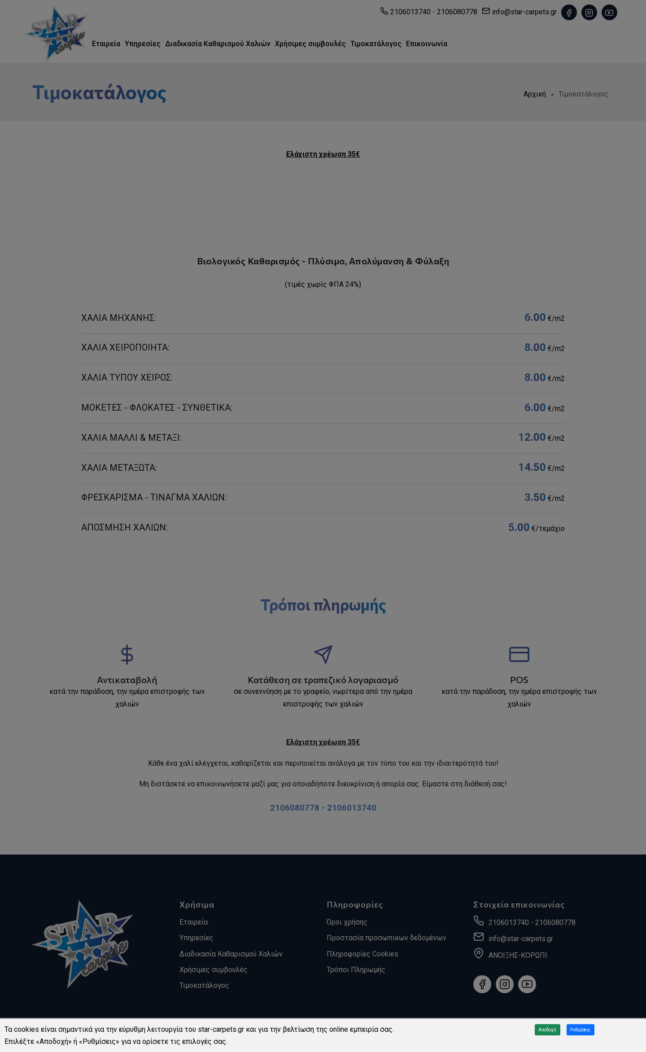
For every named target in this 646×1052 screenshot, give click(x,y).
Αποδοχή (547, 1029)
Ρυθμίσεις (580, 1029)
